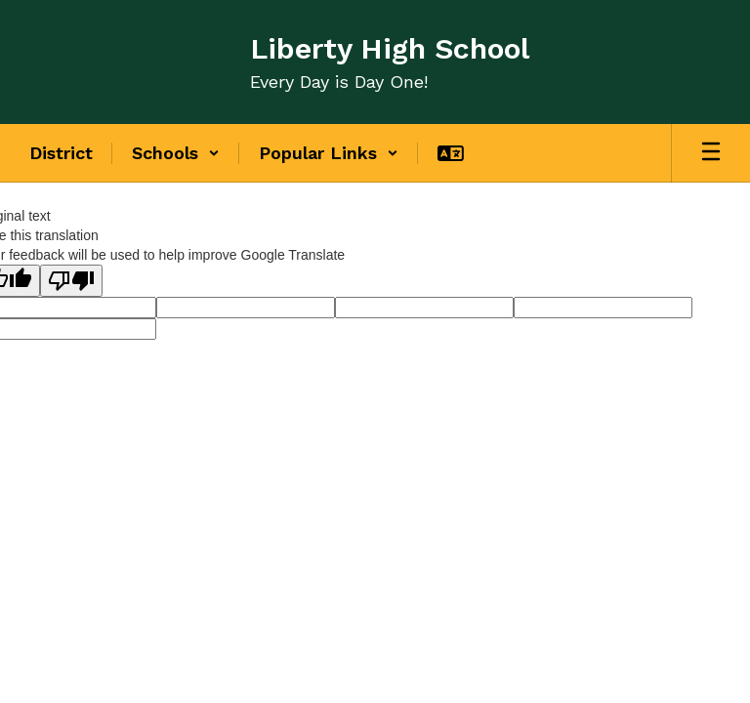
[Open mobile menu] (711, 153)
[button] (175, 153)
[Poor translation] (71, 281)
